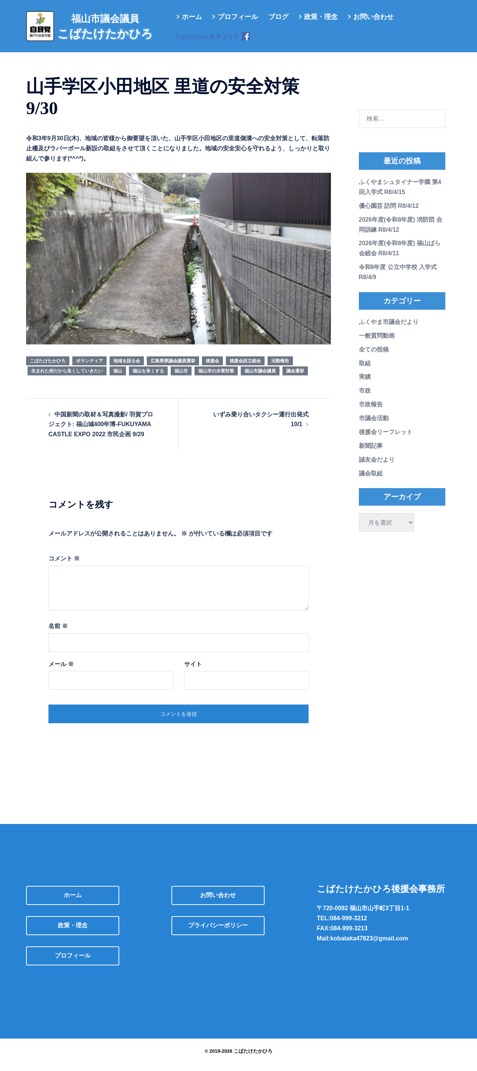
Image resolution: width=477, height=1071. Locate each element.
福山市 (181, 378)
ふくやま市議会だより (388, 329)
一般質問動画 (377, 343)
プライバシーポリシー (218, 933)
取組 (365, 371)
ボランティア (89, 368)
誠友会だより (377, 467)
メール (61, 671)
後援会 (212, 368)
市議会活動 (374, 425)
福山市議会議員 (260, 378)
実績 (365, 384)
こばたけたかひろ (48, 368)
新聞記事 (371, 453)
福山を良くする (148, 378)
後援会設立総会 (245, 368)
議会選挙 (295, 378)
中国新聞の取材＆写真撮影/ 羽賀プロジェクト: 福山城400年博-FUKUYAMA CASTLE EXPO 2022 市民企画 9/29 (100, 432)
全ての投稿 (374, 357)
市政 (365, 398)
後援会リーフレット (386, 439)
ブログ (278, 17)
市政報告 (371, 412)
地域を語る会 (126, 368)
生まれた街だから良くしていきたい (67, 378)
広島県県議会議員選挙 (173, 368)
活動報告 (280, 368)
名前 (58, 633)
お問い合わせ (373, 17)
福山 (117, 378)
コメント (64, 566)
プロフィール (238, 17)
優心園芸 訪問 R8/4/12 (389, 213)
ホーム (192, 17)
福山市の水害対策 (216, 378)
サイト (193, 671)
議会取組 (371, 481)
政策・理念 (321, 17)
